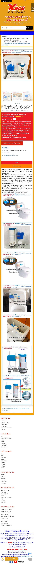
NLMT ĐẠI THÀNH (5, 513)
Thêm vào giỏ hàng (12, 143)
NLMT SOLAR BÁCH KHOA (7, 516)
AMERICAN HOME (5, 422)
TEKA (2, 454)
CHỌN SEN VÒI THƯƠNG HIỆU (11, 40)
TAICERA (3, 429)
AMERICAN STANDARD (6, 438)
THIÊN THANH (4, 447)
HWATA (2, 468)
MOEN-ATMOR (4, 494)
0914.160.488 (11, 559)
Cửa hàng (5, 148)
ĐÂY (3, 137)
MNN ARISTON (4, 518)
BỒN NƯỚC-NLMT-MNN (7, 507)
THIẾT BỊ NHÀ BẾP (6, 451)
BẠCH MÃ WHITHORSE (6, 428)
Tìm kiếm (29, 28)
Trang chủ (4, 36)
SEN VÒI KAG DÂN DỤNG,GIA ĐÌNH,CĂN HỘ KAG (16, 41)
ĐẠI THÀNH (3, 461)
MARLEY (3, 480)
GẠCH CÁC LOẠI (5, 418)
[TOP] (30, 559)
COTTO (2, 441)
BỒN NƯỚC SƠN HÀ (6, 511)
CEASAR (3, 443)
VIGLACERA (4, 424)
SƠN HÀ (3, 462)
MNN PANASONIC (5, 520)
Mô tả (17, 162)
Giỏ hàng (32, 8)
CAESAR (3, 478)
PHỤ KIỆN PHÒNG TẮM (7, 488)
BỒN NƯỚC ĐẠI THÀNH (6, 509)
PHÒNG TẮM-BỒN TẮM (7, 472)
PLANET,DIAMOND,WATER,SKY (16, 137)
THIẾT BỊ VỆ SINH (6, 434)
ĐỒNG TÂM (3, 421)
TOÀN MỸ (3, 466)
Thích (3, 110)
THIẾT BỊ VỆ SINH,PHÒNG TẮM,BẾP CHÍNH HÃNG (16, 38)
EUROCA (3, 476)
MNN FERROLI (4, 521)
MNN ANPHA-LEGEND (6, 525)
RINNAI (2, 459)
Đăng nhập (3, 1)
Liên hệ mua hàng (17, 166)
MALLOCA (3, 457)
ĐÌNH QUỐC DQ (5, 490)
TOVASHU (3, 502)
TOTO (2, 440)
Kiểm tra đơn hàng (28, 1)
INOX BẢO (3, 492)
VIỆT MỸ (3, 464)
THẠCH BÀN (4, 426)
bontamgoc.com (27, 556)
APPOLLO (3, 483)
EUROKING (3, 481)
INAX (2, 436)
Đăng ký (9, 1)
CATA (2, 455)
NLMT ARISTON (4, 514)
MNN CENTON (4, 523)
